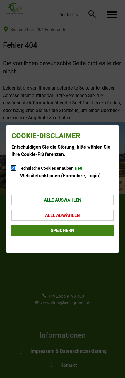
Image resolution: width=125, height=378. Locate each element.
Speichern (62, 230)
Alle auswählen (62, 200)
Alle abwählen (62, 215)
